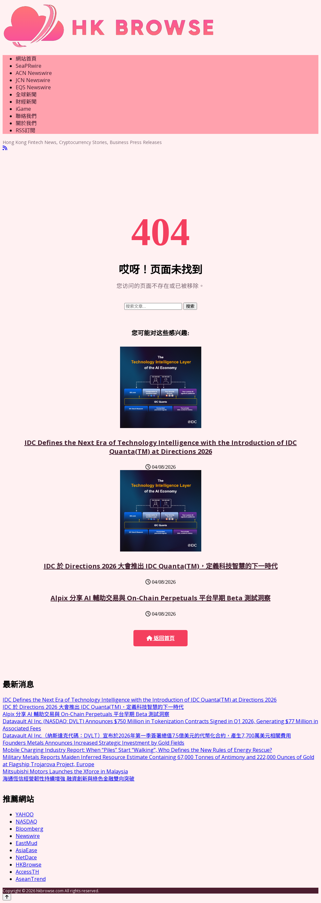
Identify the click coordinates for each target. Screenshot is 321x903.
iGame (23, 108)
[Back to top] (7, 897)
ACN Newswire (34, 73)
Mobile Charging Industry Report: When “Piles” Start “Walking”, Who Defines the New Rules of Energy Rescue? (137, 749)
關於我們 (26, 123)
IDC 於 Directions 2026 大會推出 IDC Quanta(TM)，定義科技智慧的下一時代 (161, 566)
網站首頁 (26, 58)
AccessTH (27, 871)
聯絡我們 (26, 116)
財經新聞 (26, 101)
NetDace (26, 857)
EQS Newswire (33, 87)
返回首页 (160, 638)
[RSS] (5, 148)
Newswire (28, 835)
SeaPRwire (28, 65)
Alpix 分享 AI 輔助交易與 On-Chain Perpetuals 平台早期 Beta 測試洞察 (160, 598)
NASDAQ (26, 821)
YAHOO (25, 814)
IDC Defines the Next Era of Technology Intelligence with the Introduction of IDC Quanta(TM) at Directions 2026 (160, 447)
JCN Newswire (33, 80)
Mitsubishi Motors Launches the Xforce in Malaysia (65, 771)
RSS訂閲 (25, 130)
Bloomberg (29, 828)
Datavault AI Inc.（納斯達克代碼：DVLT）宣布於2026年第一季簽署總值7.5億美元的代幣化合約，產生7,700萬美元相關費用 (147, 735)
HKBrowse (28, 864)
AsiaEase (26, 850)
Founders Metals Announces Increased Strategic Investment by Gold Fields (93, 742)
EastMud (26, 843)
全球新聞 (26, 94)
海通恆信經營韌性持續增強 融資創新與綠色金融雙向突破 (68, 778)
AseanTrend (31, 878)
